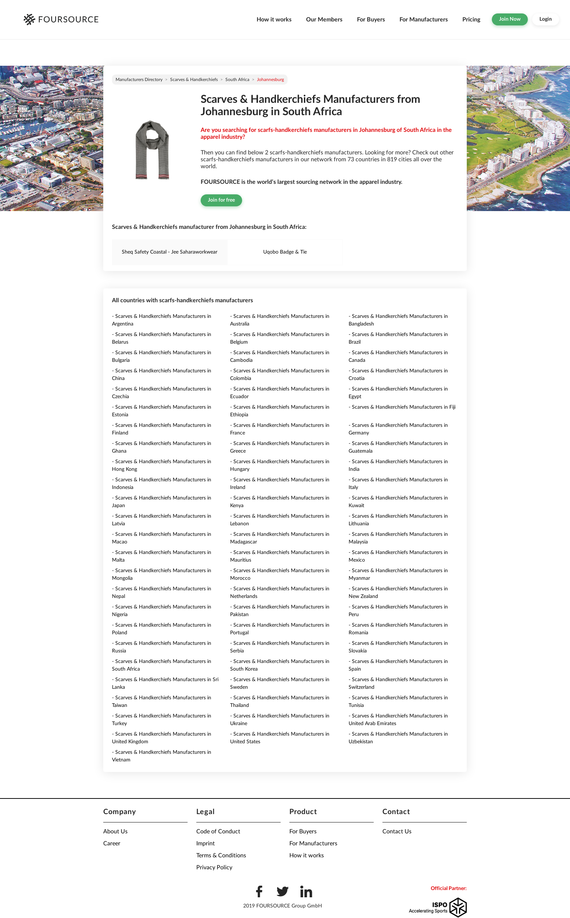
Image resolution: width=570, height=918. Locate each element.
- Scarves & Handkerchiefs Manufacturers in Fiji (402, 407)
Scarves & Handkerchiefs (194, 79)
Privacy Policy (214, 867)
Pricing (471, 20)
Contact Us (397, 831)
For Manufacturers (424, 20)
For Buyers (371, 20)
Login (545, 19)
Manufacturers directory (139, 79)
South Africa (237, 79)
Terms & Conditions (221, 855)
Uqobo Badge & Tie (285, 252)
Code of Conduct (218, 831)
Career (111, 843)
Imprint (205, 843)
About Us (115, 831)
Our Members (324, 20)
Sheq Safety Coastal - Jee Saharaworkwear (169, 252)
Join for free (221, 200)
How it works (274, 20)
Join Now (510, 19)
